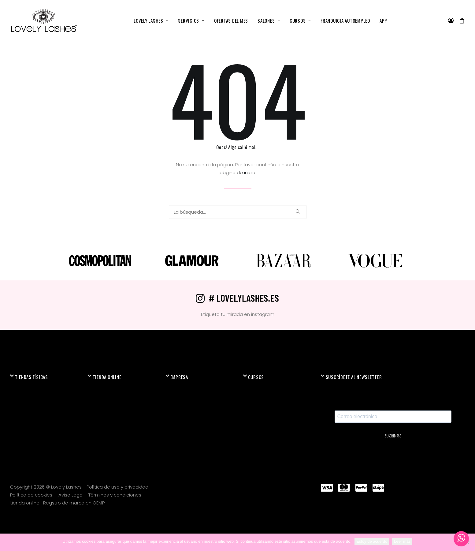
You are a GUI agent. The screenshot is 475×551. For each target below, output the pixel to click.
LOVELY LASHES (151, 20)
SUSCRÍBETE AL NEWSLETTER (354, 376)
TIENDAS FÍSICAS (31, 376)
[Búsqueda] (237, 212)
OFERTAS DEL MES (231, 20)
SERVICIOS (191, 20)
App (383, 20)
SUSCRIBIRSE (393, 435)
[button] (298, 211)
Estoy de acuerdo (371, 541)
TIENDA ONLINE (107, 376)
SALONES (269, 20)
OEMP (99, 503)
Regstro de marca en (67, 503)
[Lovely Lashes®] (43, 20)
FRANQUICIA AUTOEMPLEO (345, 20)
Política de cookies (32, 495)
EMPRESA (179, 376)
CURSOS (300, 20)
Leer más (402, 541)
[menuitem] (151, 20)
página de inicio (237, 172)
